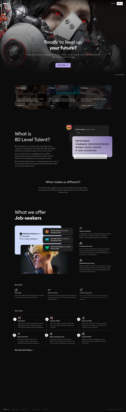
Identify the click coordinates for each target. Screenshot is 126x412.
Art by (119, 74)
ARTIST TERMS (15, 409)
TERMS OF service (36, 409)
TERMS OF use (46, 409)
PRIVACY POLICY (24, 409)
